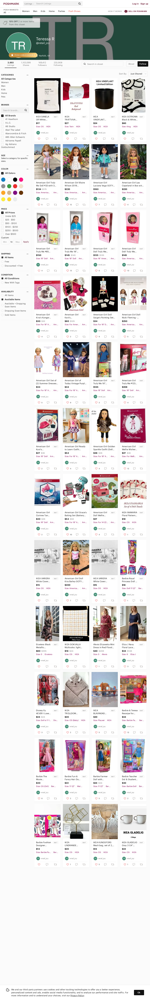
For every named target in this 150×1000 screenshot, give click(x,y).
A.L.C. (6, 122)
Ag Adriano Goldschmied (8, 146)
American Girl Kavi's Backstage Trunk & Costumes (71, 316)
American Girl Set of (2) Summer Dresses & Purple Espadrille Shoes (46, 382)
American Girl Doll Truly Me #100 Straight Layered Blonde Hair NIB (101, 250)
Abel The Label (10, 130)
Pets (3, 96)
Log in (135, 3)
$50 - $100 (9, 223)
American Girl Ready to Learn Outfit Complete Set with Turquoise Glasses (75, 448)
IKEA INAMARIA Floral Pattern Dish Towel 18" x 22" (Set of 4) (129, 514)
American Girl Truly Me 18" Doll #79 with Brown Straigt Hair (71, 250)
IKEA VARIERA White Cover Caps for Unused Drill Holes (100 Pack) (43, 580)
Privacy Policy (77, 995)
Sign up (144, 3)
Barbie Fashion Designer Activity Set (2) (43, 844)
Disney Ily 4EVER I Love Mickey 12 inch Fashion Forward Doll (43, 712)
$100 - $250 (9, 227)
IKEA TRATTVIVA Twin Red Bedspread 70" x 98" (72, 118)
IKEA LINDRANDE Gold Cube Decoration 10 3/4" (72, 844)
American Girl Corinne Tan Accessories (43, 514)
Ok (139, 992)
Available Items (10, 299)
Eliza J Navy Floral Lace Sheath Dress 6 (129, 646)
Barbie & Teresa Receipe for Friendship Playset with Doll (130, 712)
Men (35, 11)
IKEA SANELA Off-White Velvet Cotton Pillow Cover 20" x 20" (42, 118)
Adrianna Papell (11, 140)
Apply (26, 241)
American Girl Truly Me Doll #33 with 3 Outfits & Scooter (45, 184)
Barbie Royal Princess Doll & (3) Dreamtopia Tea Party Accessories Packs (129, 580)
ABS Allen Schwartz (13, 137)
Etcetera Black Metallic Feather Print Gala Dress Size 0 (44, 646)
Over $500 (8, 234)
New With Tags (10, 282)
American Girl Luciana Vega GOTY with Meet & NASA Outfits (103, 184)
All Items (7, 257)
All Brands (8, 115)
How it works (115, 11)
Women (26, 11)
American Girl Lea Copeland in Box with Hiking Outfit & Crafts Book (132, 184)
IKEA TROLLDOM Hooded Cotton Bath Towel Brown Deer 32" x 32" (72, 712)
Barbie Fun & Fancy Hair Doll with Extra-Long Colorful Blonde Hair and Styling (72, 778)
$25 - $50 (8, 219)
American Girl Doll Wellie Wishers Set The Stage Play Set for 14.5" (100, 514)
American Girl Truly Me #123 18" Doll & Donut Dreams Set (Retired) (129, 382)
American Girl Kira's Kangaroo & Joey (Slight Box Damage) (44, 316)
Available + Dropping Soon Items (13, 305)
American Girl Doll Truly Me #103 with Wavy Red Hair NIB (129, 250)
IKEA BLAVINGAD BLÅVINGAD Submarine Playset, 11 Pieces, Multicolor (99, 712)
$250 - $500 (9, 230)
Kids (43, 11)
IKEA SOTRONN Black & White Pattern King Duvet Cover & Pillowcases (129, 118)
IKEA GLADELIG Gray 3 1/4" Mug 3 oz (129, 844)
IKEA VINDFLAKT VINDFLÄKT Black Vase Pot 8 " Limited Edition (100, 118)
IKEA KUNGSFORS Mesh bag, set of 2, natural (102, 844)
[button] (29, 3)
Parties (61, 11)
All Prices (8, 212)
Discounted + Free (12, 265)
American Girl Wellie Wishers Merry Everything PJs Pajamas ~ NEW (129, 448)
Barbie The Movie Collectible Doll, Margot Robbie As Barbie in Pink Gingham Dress (43, 778)
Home (52, 11)
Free (5, 261)
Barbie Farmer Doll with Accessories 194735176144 (100, 778)
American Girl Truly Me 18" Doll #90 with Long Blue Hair (100, 382)
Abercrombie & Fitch (13, 133)
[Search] (56, 3)
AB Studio (8, 126)
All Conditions (10, 278)
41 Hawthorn (9, 119)
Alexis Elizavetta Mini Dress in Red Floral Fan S (103, 646)
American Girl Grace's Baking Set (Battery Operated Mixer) (76, 514)
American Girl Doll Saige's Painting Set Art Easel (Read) (103, 316)
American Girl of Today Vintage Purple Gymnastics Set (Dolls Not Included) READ (75, 382)
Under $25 (8, 216)
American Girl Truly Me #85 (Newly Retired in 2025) (43, 250)
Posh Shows (74, 11)
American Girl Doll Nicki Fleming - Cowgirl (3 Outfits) (131, 316)
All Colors (8, 173)
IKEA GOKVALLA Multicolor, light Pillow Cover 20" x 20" (74, 646)
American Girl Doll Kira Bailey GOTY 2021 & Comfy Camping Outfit (74, 580)
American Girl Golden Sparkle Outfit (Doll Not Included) (104, 448)
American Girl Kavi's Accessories (43, 448)
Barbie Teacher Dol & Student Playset (129, 778)
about (131, 64)
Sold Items (8, 315)
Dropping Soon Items (13, 310)
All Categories (8, 78)
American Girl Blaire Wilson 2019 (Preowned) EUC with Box (75, 184)
